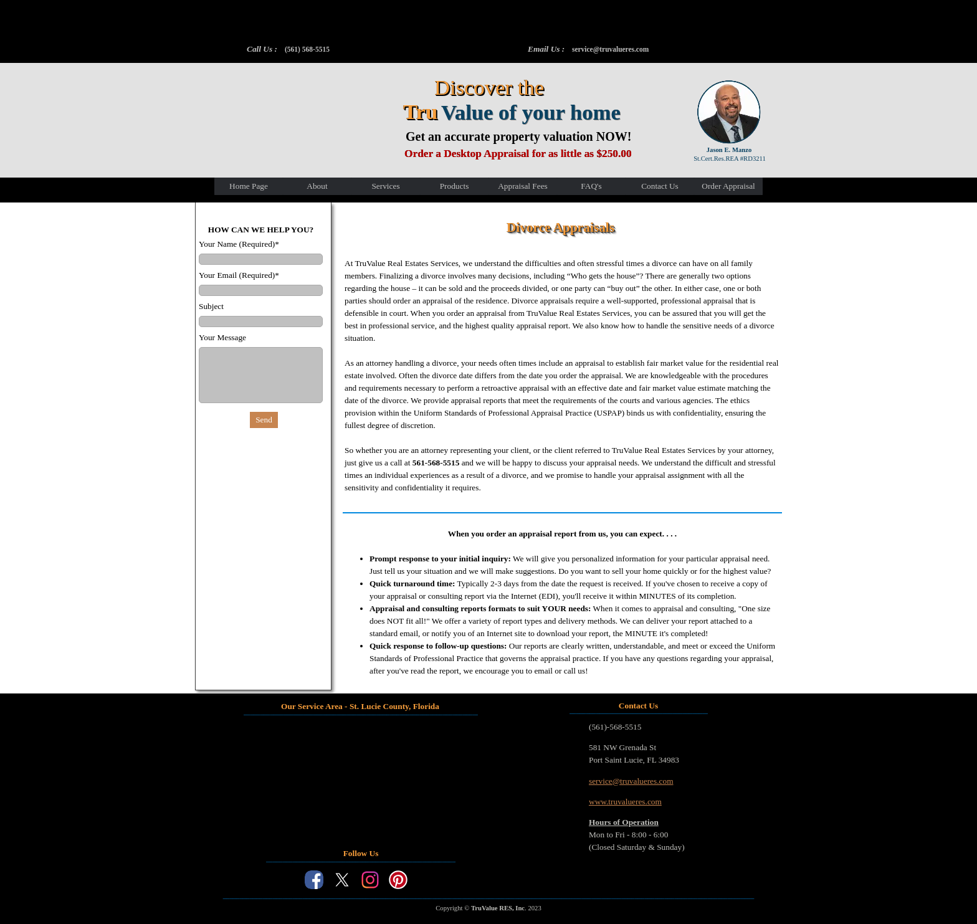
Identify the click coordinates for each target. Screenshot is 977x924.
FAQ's (591, 186)
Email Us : (546, 49)
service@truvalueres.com (610, 49)
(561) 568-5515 (307, 49)
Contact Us (660, 186)
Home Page (248, 186)
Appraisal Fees (523, 186)
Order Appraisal (728, 186)
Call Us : (262, 49)
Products (454, 186)
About (317, 186)
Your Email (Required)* (239, 275)
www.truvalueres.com (625, 801)
